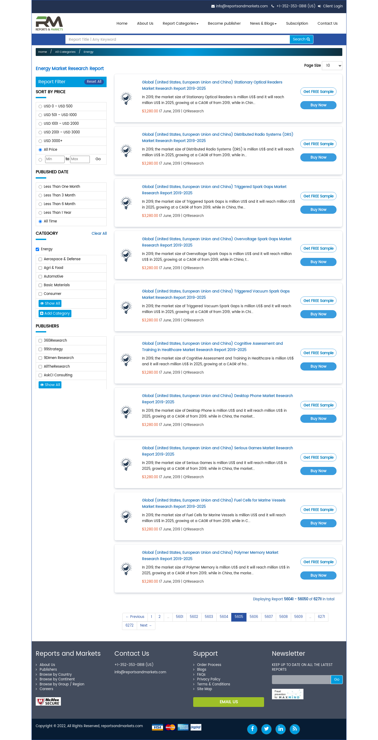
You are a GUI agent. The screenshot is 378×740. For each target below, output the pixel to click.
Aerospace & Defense (62, 259)
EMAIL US (229, 702)
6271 (321, 617)
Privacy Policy (206, 679)
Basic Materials (57, 285)
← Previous (135, 617)
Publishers (46, 670)
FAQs (199, 675)
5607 (269, 617)
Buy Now (318, 105)
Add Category (55, 313)
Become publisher (224, 23)
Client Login (330, 6)
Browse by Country (54, 675)
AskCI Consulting (58, 375)
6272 (129, 625)
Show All (50, 303)
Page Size (312, 66)
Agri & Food (53, 268)
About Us (145, 23)
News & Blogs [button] (263, 23)
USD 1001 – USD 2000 (61, 124)
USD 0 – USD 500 (58, 106)
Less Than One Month (62, 187)
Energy (88, 52)
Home (122, 23)
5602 (194, 617)
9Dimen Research (59, 358)
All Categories (65, 52)
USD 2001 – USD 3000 (62, 132)
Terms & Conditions (211, 684)
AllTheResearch (57, 366)
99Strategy (53, 349)
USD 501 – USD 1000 (60, 115)
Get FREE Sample (318, 92)
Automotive (53, 276)
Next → (146, 625)
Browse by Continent (55, 679)
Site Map (202, 689)
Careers (44, 689)
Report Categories (179, 23)
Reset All (94, 82)
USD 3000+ (53, 141)
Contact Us (328, 23)
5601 (179, 617)
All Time (50, 221)
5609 (298, 617)
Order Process (207, 665)
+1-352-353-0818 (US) (296, 6)
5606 (254, 617)
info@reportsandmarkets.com (242, 6)
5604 (224, 617)
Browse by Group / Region (60, 684)
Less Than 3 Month (59, 195)
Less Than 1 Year (57, 213)
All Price (50, 150)
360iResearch (55, 340)
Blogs (199, 670)
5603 (209, 617)
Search (301, 39)
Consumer (52, 294)
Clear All (99, 234)
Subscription (297, 23)
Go (98, 159)
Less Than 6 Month (59, 204)
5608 (283, 617)
